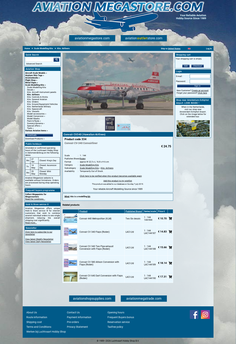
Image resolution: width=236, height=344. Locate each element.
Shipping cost (34, 322)
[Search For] (39, 60)
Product (83, 211)
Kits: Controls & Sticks (37, 97)
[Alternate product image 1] (110, 130)
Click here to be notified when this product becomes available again (111, 176)
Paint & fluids (33, 121)
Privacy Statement (77, 326)
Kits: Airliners (33, 94)
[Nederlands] (184, 48)
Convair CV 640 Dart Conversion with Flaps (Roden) (101, 277)
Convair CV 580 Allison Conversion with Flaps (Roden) (99, 263)
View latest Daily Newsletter (38, 241)
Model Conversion (35, 116)
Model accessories (36, 114)
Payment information (79, 317)
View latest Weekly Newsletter (39, 239)
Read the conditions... (35, 199)
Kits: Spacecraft (34, 109)
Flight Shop (30, 80)
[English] (189, 48)
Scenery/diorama (35, 123)
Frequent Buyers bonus (120, 317)
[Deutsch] (198, 48)
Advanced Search (34, 64)
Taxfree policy (115, 326)
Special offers (33, 126)
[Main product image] (118, 114)
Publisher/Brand (134, 211)
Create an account (200, 90)
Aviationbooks (31, 78)
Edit (186, 66)
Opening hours (115, 312)
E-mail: (179, 76)
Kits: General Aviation (37, 99)
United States (174, 48)
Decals (30, 90)
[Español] (193, 48)
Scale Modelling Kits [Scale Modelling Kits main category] (36, 87)
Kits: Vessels (33, 111)
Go (56, 60)
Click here (202, 93)
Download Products (34, 139)
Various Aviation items (35, 130)
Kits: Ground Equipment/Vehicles (42, 104)
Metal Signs (30, 82)
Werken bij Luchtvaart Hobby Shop (46, 331)
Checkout (197, 66)
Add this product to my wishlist (117, 181)
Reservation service (118, 322)
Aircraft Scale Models (35, 73)
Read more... (31, 223)
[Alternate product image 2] (123, 130)
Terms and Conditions (38, 326)
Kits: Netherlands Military (39, 106)
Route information (36, 317)
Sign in (197, 86)
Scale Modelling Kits (34, 85)
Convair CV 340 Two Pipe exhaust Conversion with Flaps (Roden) (96, 247)
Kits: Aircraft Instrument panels (41, 92)
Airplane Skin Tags (33, 75)
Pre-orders (73, 322)
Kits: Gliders (33, 102)
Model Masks (33, 118)
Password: (181, 81)
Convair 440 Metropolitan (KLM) (95, 218)
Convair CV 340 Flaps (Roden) (94, 232)
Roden (83, 159)
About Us (31, 312)
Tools (29, 128)
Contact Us (73, 312)
